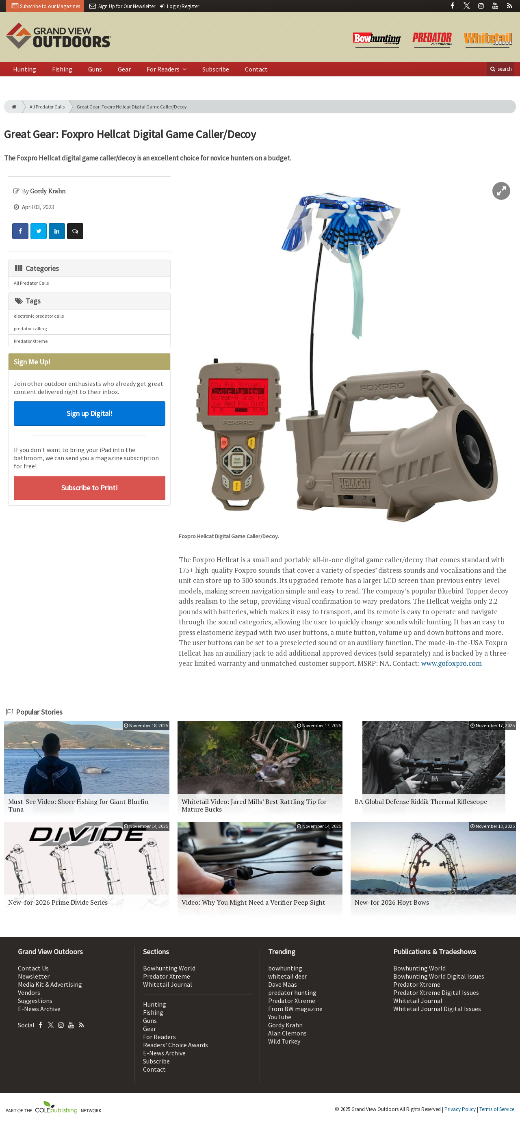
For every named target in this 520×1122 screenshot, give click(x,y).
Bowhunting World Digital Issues (438, 976)
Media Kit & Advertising (50, 984)
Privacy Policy (460, 1109)
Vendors (29, 992)
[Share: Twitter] (38, 231)
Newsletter (34, 976)
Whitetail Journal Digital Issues (437, 1009)
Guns (95, 69)
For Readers (164, 69)
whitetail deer (287, 976)
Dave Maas (282, 984)
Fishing (62, 69)
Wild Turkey (284, 1041)
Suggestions (35, 1000)
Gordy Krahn (285, 1025)
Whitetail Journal (167, 984)
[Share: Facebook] (20, 231)
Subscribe (215, 69)
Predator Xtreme (31, 341)
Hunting (24, 69)
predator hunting (292, 992)
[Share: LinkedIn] (57, 231)
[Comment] (75, 231)
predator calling (30, 328)
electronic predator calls (39, 316)
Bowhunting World (169, 968)
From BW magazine (295, 1009)
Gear (124, 69)
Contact (256, 69)
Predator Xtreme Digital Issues (436, 992)
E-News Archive (39, 1009)
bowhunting (285, 968)
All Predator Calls (47, 107)
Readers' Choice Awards (175, 1045)
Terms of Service (496, 1109)
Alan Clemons (287, 1033)
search (500, 68)
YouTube (279, 1017)
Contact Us (33, 968)
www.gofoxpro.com (451, 663)
